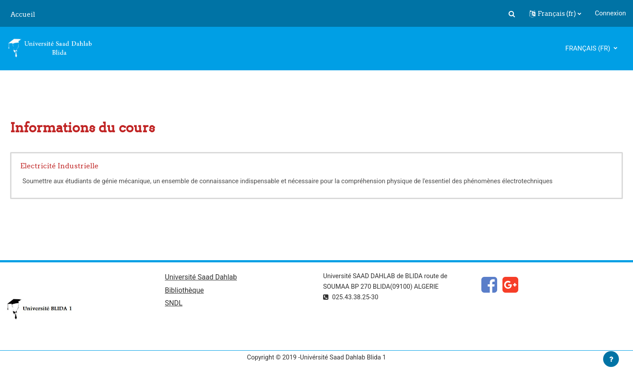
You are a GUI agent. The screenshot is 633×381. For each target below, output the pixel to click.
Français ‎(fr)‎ (588, 48)
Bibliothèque (184, 291)
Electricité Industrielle (59, 165)
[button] (511, 13)
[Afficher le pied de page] (611, 359)
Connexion (610, 13)
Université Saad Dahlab (201, 278)
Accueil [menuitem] (23, 14)
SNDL (173, 305)
